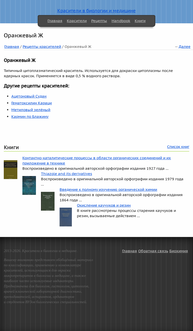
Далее (184, 46)
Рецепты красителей (42, 46)
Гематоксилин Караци (31, 103)
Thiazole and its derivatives (66, 173)
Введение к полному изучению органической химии (108, 189)
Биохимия (178, 251)
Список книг (178, 146)
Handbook (121, 20)
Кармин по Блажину (30, 116)
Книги (140, 20)
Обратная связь (153, 251)
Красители (77, 20)
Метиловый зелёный (30, 109)
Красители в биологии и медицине (96, 11)
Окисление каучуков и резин (104, 205)
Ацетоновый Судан (28, 96)
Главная (54, 20)
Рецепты (99, 20)
